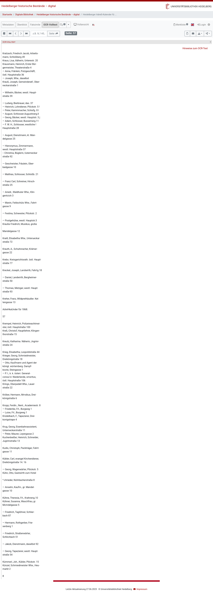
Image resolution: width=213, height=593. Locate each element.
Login (201, 24)
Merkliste (181, 24)
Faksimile (35, 24)
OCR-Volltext (50, 24)
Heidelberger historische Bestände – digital (28, 6)
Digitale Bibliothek (24, 14)
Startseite (7, 14)
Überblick (22, 24)
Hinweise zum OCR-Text (195, 48)
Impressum (142, 589)
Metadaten (8, 24)
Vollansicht (81, 24)
